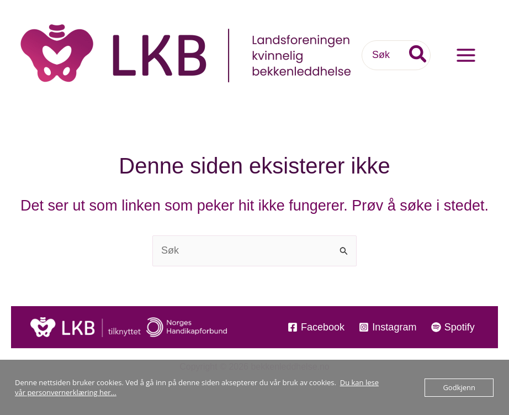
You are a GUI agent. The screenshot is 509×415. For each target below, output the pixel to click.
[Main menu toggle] (465, 55)
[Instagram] (387, 327)
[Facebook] (316, 327)
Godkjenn (459, 387)
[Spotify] (453, 327)
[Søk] (418, 55)
